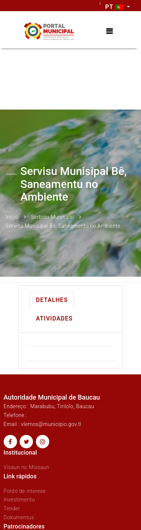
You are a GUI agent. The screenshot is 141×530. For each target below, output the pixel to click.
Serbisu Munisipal (52, 217)
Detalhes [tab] (52, 299)
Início (12, 217)
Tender (12, 508)
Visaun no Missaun (27, 467)
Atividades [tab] (54, 318)
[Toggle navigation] (109, 31)
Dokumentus (19, 517)
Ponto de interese (25, 491)
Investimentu (19, 500)
